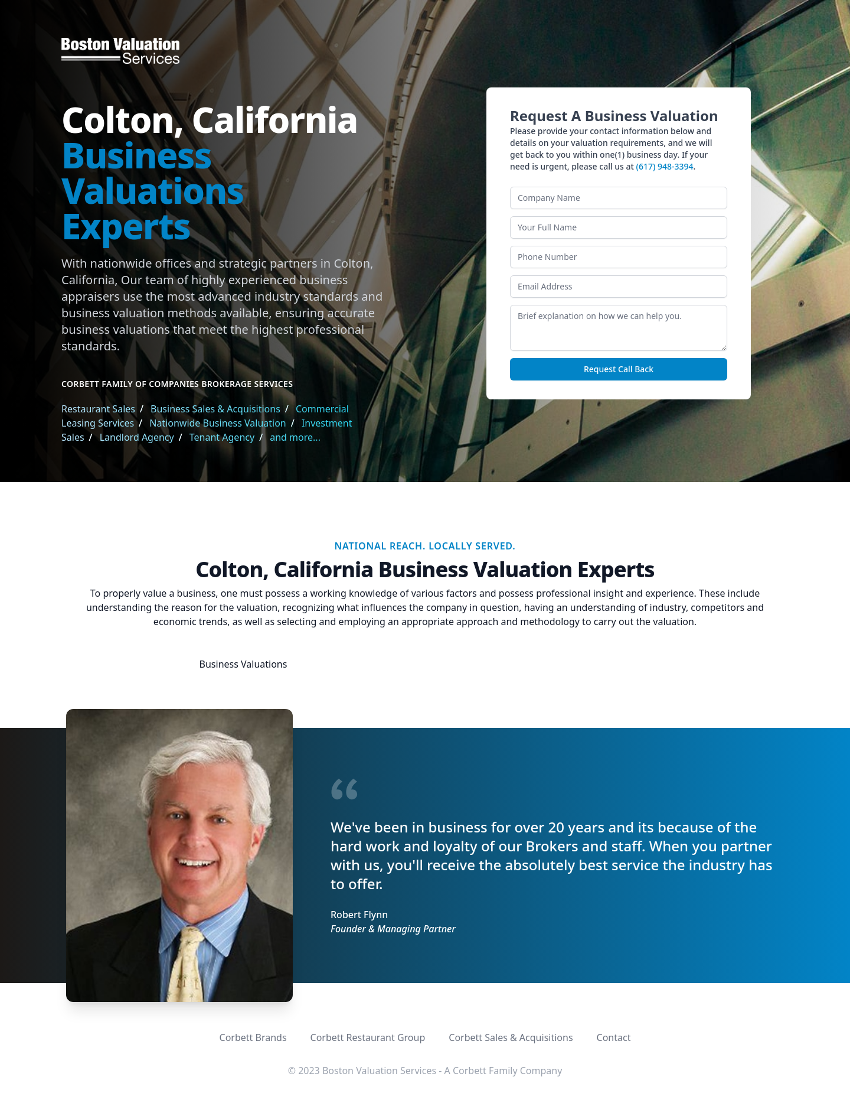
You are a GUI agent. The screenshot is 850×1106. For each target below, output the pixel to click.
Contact (614, 1037)
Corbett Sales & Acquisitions (511, 1037)
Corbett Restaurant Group (368, 1037)
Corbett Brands (253, 1037)
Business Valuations (243, 664)
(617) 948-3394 (665, 166)
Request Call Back (618, 369)
